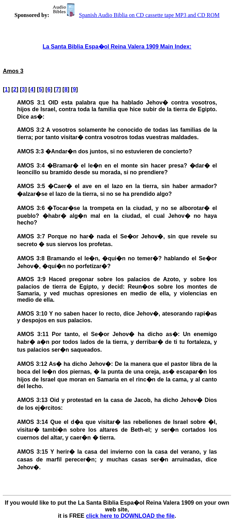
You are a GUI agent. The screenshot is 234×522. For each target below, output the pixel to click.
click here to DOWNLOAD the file (130, 516)
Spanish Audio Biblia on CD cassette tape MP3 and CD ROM (135, 15)
